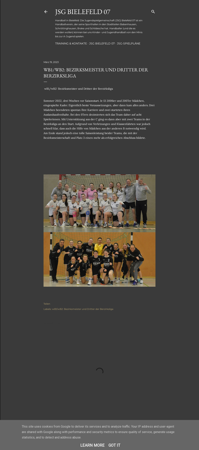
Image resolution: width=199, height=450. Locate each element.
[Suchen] (153, 11)
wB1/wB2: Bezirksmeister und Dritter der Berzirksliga (82, 309)
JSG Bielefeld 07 (82, 11)
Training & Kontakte (71, 43)
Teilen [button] (47, 303)
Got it (114, 445)
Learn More (92, 445)
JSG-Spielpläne (128, 43)
